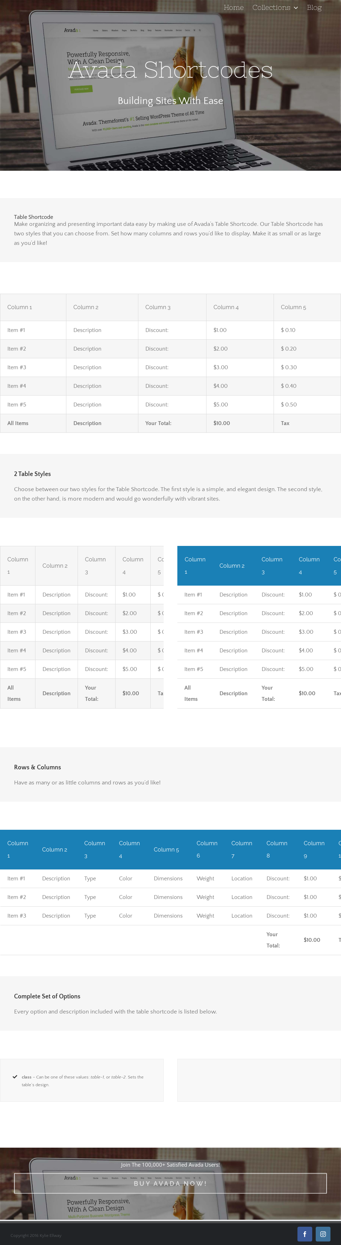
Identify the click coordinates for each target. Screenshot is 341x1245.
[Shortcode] (170, 85)
